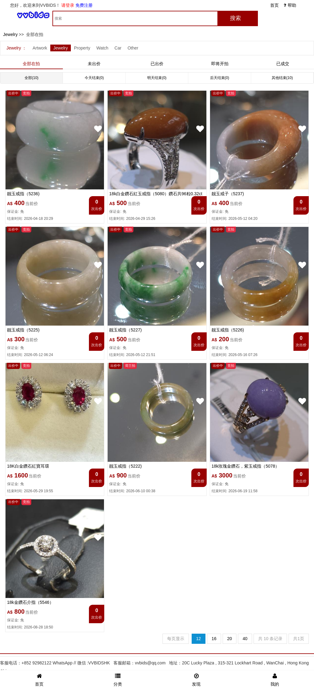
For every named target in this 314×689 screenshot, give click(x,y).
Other (133, 48)
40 (245, 638)
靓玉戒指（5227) (125, 329)
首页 (274, 5)
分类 (117, 679)
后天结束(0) (219, 78)
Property (82, 48)
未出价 (94, 63)
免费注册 (84, 5)
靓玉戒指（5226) (228, 329)
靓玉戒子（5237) (228, 193)
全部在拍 (31, 63)
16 (214, 638)
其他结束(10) (282, 78)
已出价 (157, 63)
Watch (102, 48)
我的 (274, 679)
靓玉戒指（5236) (23, 193)
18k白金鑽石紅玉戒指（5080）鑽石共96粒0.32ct (155, 193)
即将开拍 (219, 63)
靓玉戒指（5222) (125, 466)
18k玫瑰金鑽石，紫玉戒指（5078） (246, 466)
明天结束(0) (157, 78)
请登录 (67, 5)
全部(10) (31, 78)
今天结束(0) (94, 78)
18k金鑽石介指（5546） (30, 602)
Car (117, 48)
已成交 (282, 63)
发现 (196, 679)
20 (229, 638)
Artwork (40, 48)
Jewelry (10, 34)
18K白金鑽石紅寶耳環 (28, 466)
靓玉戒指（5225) (23, 329)
